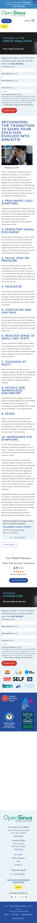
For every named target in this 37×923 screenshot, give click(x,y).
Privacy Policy (12, 103)
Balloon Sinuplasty (18, 858)
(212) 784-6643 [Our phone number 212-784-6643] (18, 6)
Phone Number (9, 80)
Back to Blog (9, 545)
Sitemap (6, 914)
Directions (18, 836)
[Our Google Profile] (11, 897)
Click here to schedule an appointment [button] (18, 880)
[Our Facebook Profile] (26, 897)
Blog (18, 861)
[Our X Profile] (22, 897)
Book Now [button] (27, 2)
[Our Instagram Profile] (19, 897)
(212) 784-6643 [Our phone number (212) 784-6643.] (19, 537)
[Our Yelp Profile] (15, 897)
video (26, 911)
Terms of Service (23, 103)
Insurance (7, 87)
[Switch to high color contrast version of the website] (34, 1)
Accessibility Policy (27, 914)
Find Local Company (18, 918)
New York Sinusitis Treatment (18, 906)
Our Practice (18, 854)
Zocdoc (4, 26)
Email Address (9, 73)
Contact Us (18, 865)
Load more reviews (18, 580)
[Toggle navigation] (29, 20)
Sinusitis (4, 182)
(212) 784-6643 (17, 64)
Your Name (8, 66)
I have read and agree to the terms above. (18, 105)
